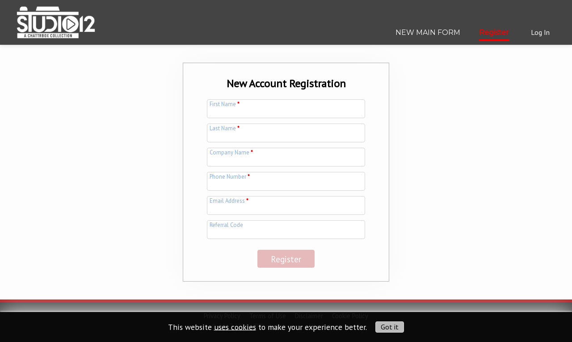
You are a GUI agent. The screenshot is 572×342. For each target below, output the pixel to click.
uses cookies (235, 326)
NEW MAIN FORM (427, 32)
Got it (390, 326)
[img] (55, 19)
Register (494, 32)
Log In (540, 32)
